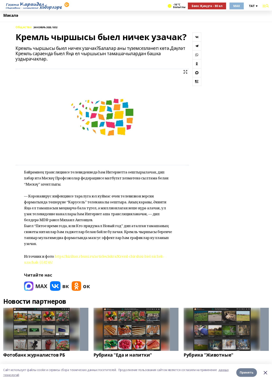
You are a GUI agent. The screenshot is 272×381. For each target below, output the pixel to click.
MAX (236, 6)
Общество (24, 27)
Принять (247, 372)
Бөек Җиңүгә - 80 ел (207, 6)
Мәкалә (10, 15)
